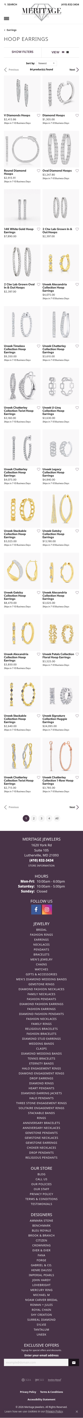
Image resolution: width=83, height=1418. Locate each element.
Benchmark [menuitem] (41, 1225)
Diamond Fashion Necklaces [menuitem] (41, 989)
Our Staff (41, 1189)
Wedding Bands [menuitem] (41, 1043)
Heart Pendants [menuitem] (41, 1088)
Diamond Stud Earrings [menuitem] (41, 1039)
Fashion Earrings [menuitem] (41, 1009)
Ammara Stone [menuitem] (41, 1220)
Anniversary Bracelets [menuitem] (41, 1123)
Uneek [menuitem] (41, 1334)
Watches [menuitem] (41, 969)
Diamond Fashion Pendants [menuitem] (41, 1014)
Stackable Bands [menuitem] (41, 1113)
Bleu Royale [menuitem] (41, 1230)
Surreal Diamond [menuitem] (41, 1319)
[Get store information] (41, 865)
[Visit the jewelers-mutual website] (54, 1380)
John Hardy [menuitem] (41, 1280)
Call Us (41, 1179)
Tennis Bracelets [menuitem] (41, 1058)
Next (72, 69)
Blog (41, 1174)
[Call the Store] (41, 860)
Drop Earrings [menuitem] (41, 1078)
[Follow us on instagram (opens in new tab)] (47, 909)
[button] (10, 4)
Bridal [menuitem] (41, 930)
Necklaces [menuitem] (41, 944)
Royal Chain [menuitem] (41, 1310)
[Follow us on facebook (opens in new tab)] (36, 909)
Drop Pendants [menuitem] (41, 1152)
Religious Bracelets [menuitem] (41, 1029)
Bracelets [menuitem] (42, 954)
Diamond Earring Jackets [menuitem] (41, 1093)
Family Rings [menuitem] (41, 1024)
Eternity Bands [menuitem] (41, 1063)
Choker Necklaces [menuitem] (41, 1147)
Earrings (12, 30)
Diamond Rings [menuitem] (41, 1083)
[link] (69, 4)
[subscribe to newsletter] (73, 1362)
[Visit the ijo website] (39, 1380)
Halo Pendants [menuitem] (41, 1098)
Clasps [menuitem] (41, 1048)
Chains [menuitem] (41, 964)
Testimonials (41, 1204)
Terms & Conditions (41, 1199)
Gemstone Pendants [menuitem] (41, 1133)
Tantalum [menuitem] (41, 1329)
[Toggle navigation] (6, 18)
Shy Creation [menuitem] (41, 1315)
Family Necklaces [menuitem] (42, 994)
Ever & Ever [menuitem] (41, 1250)
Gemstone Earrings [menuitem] (41, 1143)
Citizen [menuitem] (41, 1240)
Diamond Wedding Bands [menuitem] (41, 1053)
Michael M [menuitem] (41, 1295)
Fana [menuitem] (41, 1255)
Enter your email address (42, 1355)
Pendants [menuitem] (41, 949)
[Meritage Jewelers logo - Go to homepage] (41, 12)
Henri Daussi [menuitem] (41, 1270)
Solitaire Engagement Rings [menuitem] (41, 1108)
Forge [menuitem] (41, 1260)
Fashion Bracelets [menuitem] (41, 1034)
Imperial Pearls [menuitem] (41, 1275)
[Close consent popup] (77, 1411)
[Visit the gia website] (26, 1380)
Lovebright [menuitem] (41, 1285)
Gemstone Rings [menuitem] (41, 984)
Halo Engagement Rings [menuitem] (41, 1068)
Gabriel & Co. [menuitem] (41, 1265)
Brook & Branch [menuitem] (41, 1235)
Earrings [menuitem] (41, 939)
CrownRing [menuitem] (41, 1245)
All (56, 818)
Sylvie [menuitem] (41, 1324)
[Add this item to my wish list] (37, 115)
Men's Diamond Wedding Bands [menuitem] (41, 979)
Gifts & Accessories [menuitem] (41, 974)
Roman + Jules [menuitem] (41, 1305)
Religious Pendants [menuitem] (41, 1157)
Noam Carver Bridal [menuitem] (41, 1300)
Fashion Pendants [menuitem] (41, 999)
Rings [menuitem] (41, 1118)
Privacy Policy (41, 1194)
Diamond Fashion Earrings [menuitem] (42, 1004)
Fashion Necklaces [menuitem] (41, 1019)
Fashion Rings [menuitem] (41, 934)
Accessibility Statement (41, 1399)
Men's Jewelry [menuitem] (41, 959)
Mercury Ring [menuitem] (41, 1290)
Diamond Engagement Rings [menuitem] (41, 1073)
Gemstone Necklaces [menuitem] (41, 1138)
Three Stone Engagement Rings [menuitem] (41, 1103)
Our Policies (41, 1184)
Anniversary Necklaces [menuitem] (41, 1128)
